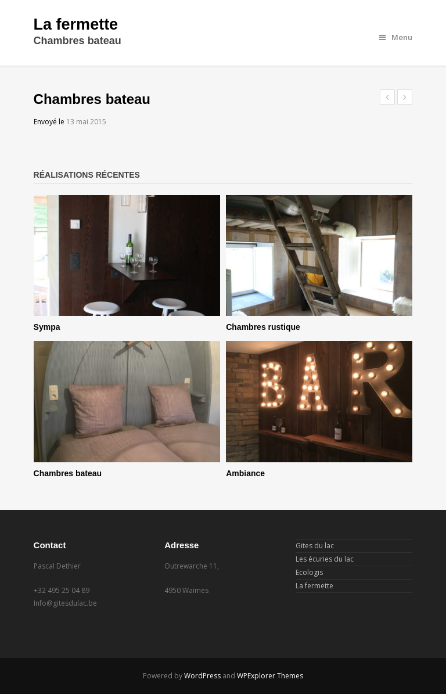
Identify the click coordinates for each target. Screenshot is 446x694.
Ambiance (245, 473)
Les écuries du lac (325, 559)
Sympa (47, 327)
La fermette (76, 24)
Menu (395, 37)
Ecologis (309, 572)
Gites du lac (315, 546)
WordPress (202, 676)
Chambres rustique (263, 327)
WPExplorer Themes (270, 676)
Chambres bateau (68, 473)
